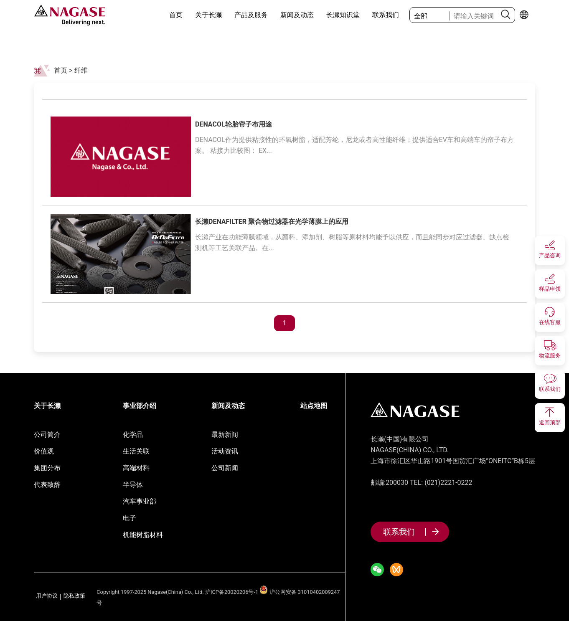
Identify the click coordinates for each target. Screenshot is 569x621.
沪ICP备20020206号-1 (231, 592)
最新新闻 (224, 435)
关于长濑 (208, 15)
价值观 (44, 451)
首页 (176, 15)
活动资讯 (224, 451)
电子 (129, 518)
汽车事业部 (139, 501)
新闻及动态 (297, 15)
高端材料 (136, 468)
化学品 (133, 435)
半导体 (133, 485)
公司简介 (47, 435)
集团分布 (47, 468)
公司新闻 (224, 468)
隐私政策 (74, 596)
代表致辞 (47, 485)
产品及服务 (251, 15)
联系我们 (385, 15)
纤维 (81, 70)
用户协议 (47, 596)
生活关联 (136, 451)
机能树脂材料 (143, 535)
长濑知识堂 (343, 15)
